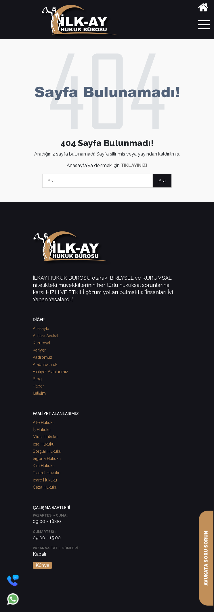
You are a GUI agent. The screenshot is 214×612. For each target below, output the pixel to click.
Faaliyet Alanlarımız (50, 371)
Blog (37, 379)
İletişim (39, 393)
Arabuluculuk (45, 364)
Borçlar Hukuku (47, 451)
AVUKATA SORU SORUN (206, 558)
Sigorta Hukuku (47, 458)
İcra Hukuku (43, 444)
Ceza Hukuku (45, 487)
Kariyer (39, 350)
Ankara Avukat (45, 335)
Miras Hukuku (45, 437)
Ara (162, 180)
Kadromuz (42, 357)
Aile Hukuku (44, 422)
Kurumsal (41, 343)
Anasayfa (41, 328)
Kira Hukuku (44, 465)
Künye (42, 565)
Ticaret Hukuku (46, 473)
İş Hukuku (42, 429)
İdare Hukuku (45, 480)
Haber (38, 386)
